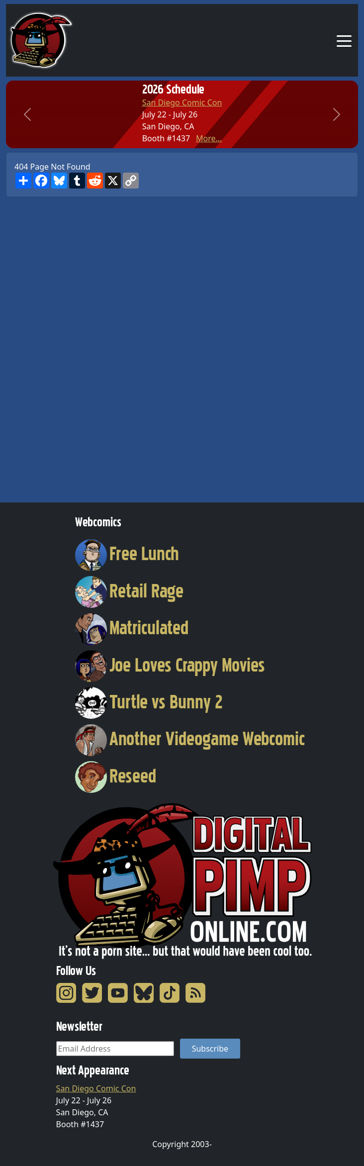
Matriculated (131, 628)
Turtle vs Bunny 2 (149, 702)
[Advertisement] (46, 346)
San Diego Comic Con (182, 102)
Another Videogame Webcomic (190, 739)
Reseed (115, 776)
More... (209, 138)
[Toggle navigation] (344, 40)
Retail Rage (129, 591)
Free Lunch (127, 554)
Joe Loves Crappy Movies (170, 665)
